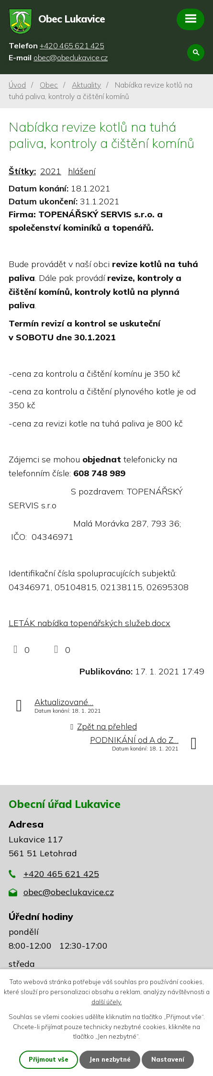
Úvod (17, 85)
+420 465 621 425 (61, 873)
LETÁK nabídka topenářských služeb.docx (89, 622)
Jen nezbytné (110, 1059)
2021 (50, 171)
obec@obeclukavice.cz (68, 891)
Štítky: (22, 171)
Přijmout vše (48, 1059)
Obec (49, 85)
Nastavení (167, 1059)
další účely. (106, 1002)
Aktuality (86, 85)
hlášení (81, 171)
